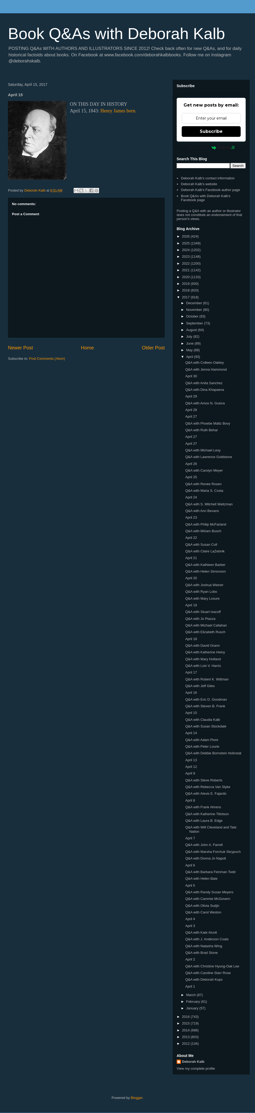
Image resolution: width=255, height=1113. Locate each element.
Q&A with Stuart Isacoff (202, 612)
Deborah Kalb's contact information (208, 178)
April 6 (190, 865)
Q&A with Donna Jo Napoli (205, 858)
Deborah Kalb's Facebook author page (210, 190)
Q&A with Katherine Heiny (205, 652)
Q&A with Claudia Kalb (202, 720)
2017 (186, 297)
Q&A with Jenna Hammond (206, 369)
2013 (186, 1037)
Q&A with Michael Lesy (202, 450)
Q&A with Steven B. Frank (205, 706)
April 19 (191, 605)
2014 (186, 1030)
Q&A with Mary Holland (203, 659)
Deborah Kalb (193, 1062)
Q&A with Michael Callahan (206, 625)
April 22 (191, 538)
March (191, 995)
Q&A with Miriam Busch (203, 531)
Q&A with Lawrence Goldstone (208, 457)
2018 (186, 290)
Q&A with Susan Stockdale (205, 726)
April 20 (191, 578)
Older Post (153, 347)
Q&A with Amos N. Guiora (205, 403)
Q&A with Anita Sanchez (203, 383)
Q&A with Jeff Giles (200, 686)
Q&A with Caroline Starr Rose (208, 973)
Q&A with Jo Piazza (200, 619)
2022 (186, 263)
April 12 (191, 767)
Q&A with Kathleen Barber (205, 565)
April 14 (191, 733)
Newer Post (20, 347)
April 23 (191, 517)
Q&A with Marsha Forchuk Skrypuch (213, 852)
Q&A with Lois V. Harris (203, 666)
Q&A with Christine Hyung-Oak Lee (212, 966)
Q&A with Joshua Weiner (204, 585)
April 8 (190, 800)
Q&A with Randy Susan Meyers (209, 892)
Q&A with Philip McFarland (205, 524)
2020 (186, 277)
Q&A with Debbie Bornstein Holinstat (213, 753)
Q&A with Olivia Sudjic (202, 906)
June (190, 343)
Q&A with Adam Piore (201, 740)
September (195, 323)
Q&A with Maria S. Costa (204, 491)
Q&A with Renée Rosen (203, 484)
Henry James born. (118, 110)
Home (87, 347)
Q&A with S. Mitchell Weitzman (208, 504)
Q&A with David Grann (202, 646)
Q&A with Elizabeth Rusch (205, 632)
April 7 (190, 838)
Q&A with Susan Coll (201, 545)
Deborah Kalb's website (199, 184)
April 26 (191, 464)
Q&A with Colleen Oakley (204, 363)
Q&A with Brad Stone (201, 953)
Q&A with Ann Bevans (202, 511)
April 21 (191, 558)
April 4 (190, 919)
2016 (186, 1017)
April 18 (191, 639)
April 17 (191, 672)
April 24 (191, 497)
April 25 (191, 477)
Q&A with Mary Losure (202, 598)
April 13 (191, 760)
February (193, 1002)
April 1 (190, 986)
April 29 (191, 396)
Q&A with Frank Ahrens (203, 807)
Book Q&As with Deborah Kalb (116, 34)
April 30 (191, 376)
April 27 (191, 416)
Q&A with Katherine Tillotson (207, 814)
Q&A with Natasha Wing (203, 946)
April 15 (191, 713)
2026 (186, 236)
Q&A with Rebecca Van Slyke (207, 787)
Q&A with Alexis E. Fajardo (205, 793)
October (192, 316)
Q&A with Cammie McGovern (207, 899)
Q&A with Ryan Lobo (201, 592)
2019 (186, 284)
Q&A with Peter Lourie (202, 746)
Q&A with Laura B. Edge (203, 821)
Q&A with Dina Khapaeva (204, 390)
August (192, 330)
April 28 (191, 410)
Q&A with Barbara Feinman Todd (210, 872)
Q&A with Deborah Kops (203, 979)
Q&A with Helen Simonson (205, 571)
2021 (186, 270)
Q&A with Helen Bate (201, 879)
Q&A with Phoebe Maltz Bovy (207, 423)
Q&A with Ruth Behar (201, 430)
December (194, 303)
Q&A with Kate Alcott (201, 932)
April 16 (191, 693)
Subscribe (211, 131)
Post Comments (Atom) (47, 359)
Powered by (211, 147)
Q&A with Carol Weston (203, 912)
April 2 (190, 959)
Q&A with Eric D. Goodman (206, 699)
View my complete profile (196, 1068)
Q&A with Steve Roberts (203, 780)
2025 (186, 243)
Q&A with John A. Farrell (204, 845)
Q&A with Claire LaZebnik (204, 551)
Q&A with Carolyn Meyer (204, 470)
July (189, 336)
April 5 (190, 885)
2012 (186, 1044)
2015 (186, 1023)
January (192, 1008)
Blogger (136, 1098)
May (190, 350)
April (190, 357)
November (194, 310)
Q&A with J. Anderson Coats (206, 939)
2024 (186, 250)
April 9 (190, 773)
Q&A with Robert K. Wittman (206, 679)
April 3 (190, 926)
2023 (186, 257)
